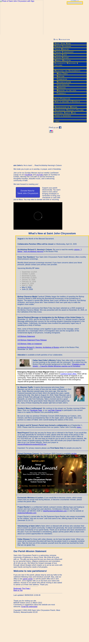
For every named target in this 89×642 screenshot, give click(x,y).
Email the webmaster (29, 606)
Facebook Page (36, 410)
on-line (74, 453)
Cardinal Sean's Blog (68, 374)
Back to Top (18, 590)
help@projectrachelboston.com (55, 511)
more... (79, 427)
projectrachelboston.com (27, 513)
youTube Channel (55, 410)
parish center (28, 579)
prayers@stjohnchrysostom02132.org (32, 444)
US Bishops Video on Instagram (30, 344)
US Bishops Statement (26, 336)
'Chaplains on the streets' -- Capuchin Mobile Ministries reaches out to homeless (59, 365)
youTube (39, 175)
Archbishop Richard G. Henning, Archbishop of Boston (38, 347)
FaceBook (28, 175)
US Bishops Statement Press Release (32, 340)
